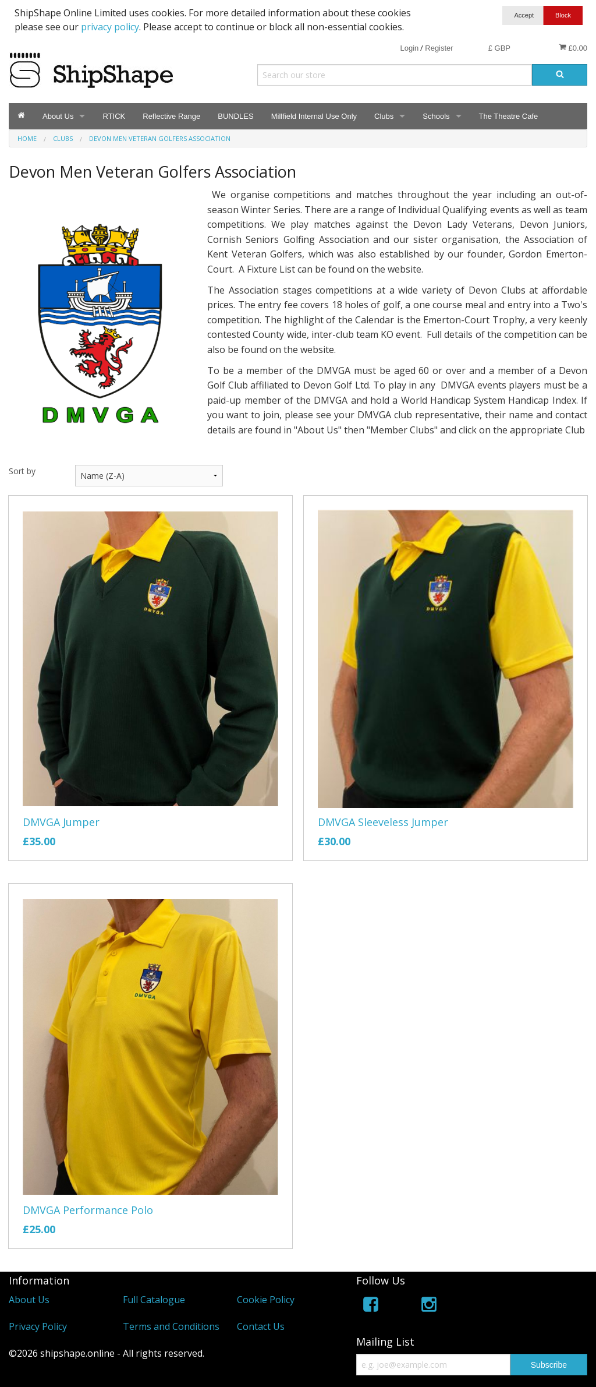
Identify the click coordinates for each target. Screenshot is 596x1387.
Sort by (22, 471)
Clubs (383, 116)
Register (439, 48)
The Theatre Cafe (508, 116)
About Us (57, 116)
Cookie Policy (266, 1299)
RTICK (113, 116)
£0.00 (573, 47)
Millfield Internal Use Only (314, 116)
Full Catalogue (154, 1299)
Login (409, 48)
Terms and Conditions (171, 1326)
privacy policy (110, 26)
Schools (436, 116)
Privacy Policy (38, 1326)
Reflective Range (171, 116)
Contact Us (261, 1326)
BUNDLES (235, 116)
